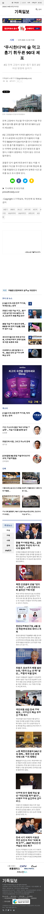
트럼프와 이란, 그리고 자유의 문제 (16, 441)
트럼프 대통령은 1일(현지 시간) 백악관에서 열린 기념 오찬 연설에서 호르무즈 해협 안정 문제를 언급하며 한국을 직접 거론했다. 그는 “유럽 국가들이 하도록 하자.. (28, 682)
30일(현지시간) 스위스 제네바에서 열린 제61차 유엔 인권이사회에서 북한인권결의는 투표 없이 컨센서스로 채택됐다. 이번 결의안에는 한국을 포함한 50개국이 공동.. (29, 765)
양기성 (4, 444)
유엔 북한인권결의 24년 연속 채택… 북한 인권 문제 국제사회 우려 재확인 (28, 754)
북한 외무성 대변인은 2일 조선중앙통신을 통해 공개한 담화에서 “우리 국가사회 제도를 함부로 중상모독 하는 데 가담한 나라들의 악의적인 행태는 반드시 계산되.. (28, 598)
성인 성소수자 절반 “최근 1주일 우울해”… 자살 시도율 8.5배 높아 (16, 428)
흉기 (6, 209)
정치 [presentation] (8, 530)
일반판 (24, 2)
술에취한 (22, 213)
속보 (5, 290)
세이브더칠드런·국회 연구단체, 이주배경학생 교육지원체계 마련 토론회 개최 (13, 339)
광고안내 (13, 896)
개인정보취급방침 (10, 898)
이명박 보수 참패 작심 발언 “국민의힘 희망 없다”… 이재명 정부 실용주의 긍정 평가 (28, 797)
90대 (13, 209)
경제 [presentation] (8, 535)
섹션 (3, 3)
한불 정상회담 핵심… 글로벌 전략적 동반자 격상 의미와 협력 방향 (28, 545)
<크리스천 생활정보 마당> (32, 252)
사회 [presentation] (8, 540)
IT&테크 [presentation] (8, 550)
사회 (12, 40)
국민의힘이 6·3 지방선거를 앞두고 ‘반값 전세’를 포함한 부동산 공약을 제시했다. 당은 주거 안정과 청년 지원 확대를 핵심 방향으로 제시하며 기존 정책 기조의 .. (28, 723)
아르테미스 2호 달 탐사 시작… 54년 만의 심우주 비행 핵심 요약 (13, 353)
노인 (20, 209)
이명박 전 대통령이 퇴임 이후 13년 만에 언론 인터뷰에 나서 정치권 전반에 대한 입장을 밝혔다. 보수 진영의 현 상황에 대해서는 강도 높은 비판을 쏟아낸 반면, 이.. (28, 809)
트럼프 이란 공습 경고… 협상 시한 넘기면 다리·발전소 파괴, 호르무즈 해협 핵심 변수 (13, 313)
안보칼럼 (5, 461)
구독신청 (34, 2)
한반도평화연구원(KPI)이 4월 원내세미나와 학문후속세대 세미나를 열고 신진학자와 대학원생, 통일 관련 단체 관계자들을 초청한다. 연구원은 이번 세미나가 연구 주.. (28, 640)
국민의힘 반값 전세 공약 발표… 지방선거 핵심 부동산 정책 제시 (28, 712)
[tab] (8, 530)
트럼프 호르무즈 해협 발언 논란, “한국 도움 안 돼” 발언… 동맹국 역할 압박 (28, 670)
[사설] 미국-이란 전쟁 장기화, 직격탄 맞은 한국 (14, 304)
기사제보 (30, 896)
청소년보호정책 (23, 898)
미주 (29, 2)
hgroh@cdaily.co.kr (24, 78)
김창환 (4, 433)
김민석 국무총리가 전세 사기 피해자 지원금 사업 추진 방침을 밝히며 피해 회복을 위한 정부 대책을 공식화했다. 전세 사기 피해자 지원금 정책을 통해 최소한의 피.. (28, 854)
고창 (4, 213)
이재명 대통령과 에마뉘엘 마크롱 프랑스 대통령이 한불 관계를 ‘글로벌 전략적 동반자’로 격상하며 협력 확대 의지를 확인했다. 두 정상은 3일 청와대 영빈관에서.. (29, 556)
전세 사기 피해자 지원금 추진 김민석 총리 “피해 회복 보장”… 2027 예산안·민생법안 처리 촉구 (28, 841)
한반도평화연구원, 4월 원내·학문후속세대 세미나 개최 (28, 629)
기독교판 (16, 2)
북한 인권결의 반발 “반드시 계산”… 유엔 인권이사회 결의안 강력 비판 (28, 587)
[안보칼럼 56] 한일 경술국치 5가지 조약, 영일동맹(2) (16, 457)
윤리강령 (7, 901)
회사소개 (5, 896)
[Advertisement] (22, 271)
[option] (12, 482)
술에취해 (12, 213)
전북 (35, 209)
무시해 (28, 209)
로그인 (40, 2)
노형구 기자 (13, 78)
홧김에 (32, 213)
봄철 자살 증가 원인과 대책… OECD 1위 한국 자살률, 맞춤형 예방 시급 (13, 326)
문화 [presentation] (8, 545)
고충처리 (34, 898)
